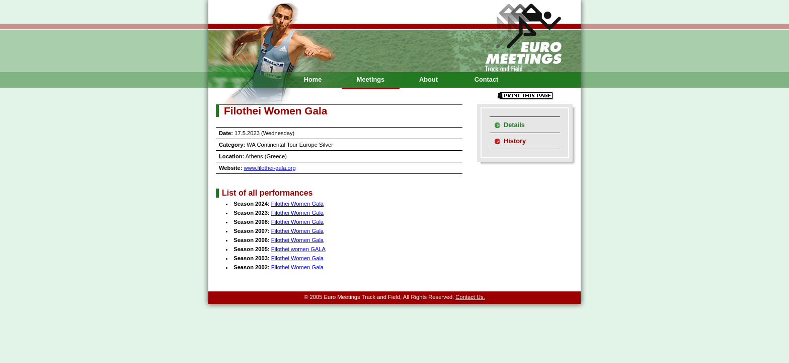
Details (514, 125)
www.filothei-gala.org (270, 168)
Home (313, 79)
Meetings (370, 79)
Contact (487, 79)
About (428, 79)
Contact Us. (470, 297)
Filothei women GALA (298, 249)
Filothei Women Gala (297, 204)
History (515, 141)
